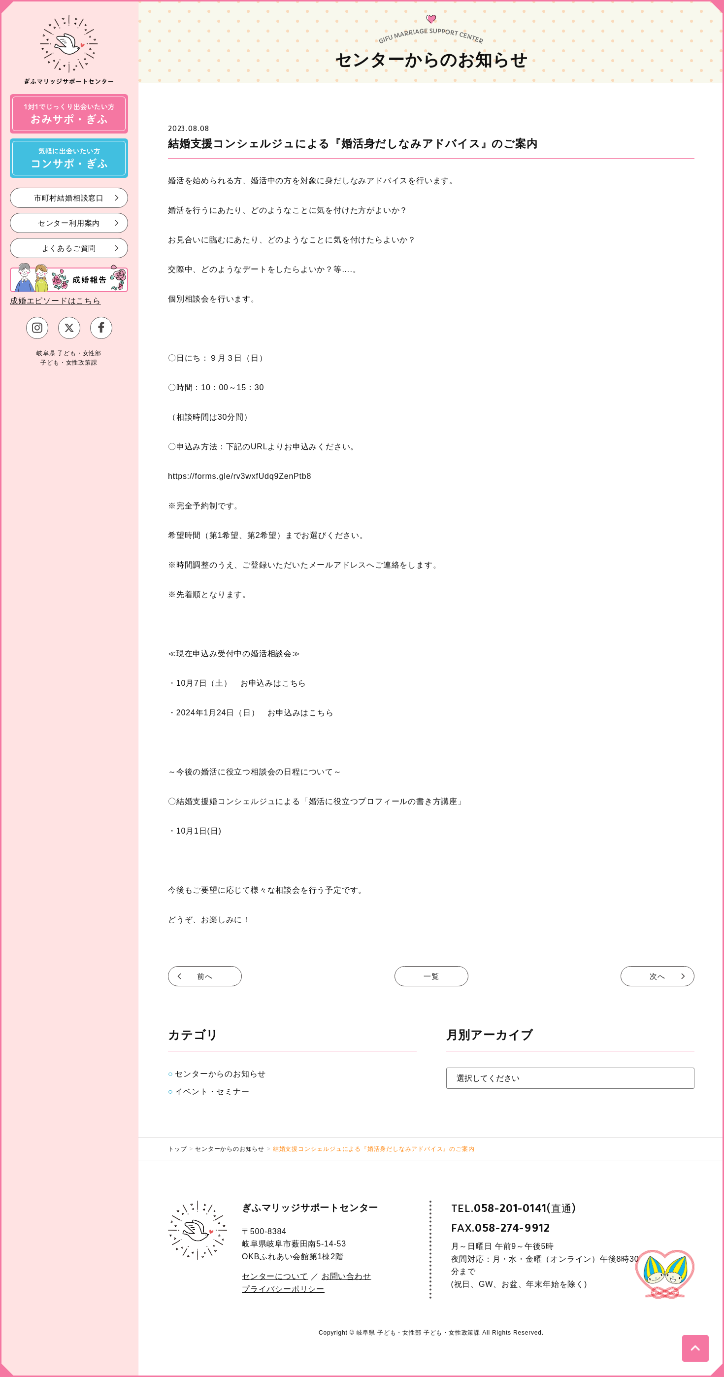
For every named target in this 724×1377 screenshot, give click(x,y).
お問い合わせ (346, 1276)
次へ (657, 976)
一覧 (431, 976)
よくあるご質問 (69, 247)
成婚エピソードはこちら (55, 301)
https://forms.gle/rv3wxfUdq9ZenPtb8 (239, 476)
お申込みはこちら (273, 683)
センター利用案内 (69, 222)
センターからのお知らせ (220, 1074)
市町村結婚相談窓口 (69, 197)
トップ (177, 1148)
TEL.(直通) (513, 1209)
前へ (205, 976)
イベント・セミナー (212, 1091)
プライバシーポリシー (283, 1289)
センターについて (275, 1276)
